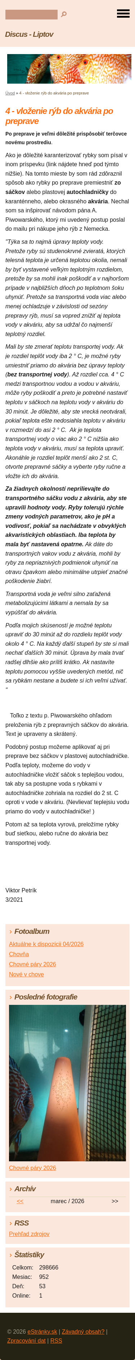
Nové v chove (26, 974)
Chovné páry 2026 (32, 964)
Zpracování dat (26, 1341)
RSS (56, 1341)
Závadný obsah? (83, 1332)
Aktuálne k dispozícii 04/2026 (46, 944)
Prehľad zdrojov (29, 1234)
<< (20, 1201)
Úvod (10, 93)
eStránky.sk (42, 1332)
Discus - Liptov (29, 34)
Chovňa (19, 954)
